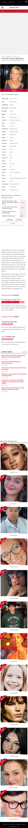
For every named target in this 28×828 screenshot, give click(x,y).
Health (21, 11)
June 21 (12, 98)
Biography (3, 11)
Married (17, 11)
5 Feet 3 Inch (13, 114)
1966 (15, 98)
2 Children (19, 219)
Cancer (11, 110)
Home (2, 56)
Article (12, 11)
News (8, 11)
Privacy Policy (17, 2)
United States (13, 107)
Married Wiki (14, 8)
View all (25, 351)
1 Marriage (9, 219)
